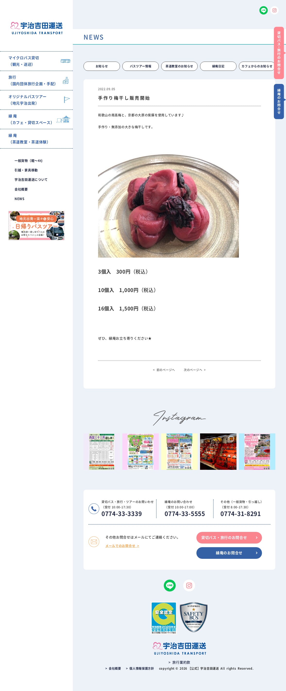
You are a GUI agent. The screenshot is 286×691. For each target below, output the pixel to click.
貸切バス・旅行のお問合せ (224, 537)
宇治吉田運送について (31, 179)
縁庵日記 (218, 66)
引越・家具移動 (26, 170)
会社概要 (21, 189)
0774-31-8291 (240, 514)
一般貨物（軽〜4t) (29, 160)
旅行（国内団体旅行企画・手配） (33, 80)
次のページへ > (195, 369)
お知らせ (102, 66)
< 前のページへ (164, 369)
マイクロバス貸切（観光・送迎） (23, 61)
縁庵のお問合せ (229, 553)
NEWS (20, 198)
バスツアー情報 (140, 66)
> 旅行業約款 (179, 662)
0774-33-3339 (121, 514)
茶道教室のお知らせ (179, 66)
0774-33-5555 (185, 514)
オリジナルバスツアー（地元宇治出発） (27, 100)
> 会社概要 (113, 668)
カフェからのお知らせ (257, 66)
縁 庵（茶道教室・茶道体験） (29, 139)
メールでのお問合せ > (122, 545)
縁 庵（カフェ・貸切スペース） (31, 119)
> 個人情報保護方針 (140, 668)
